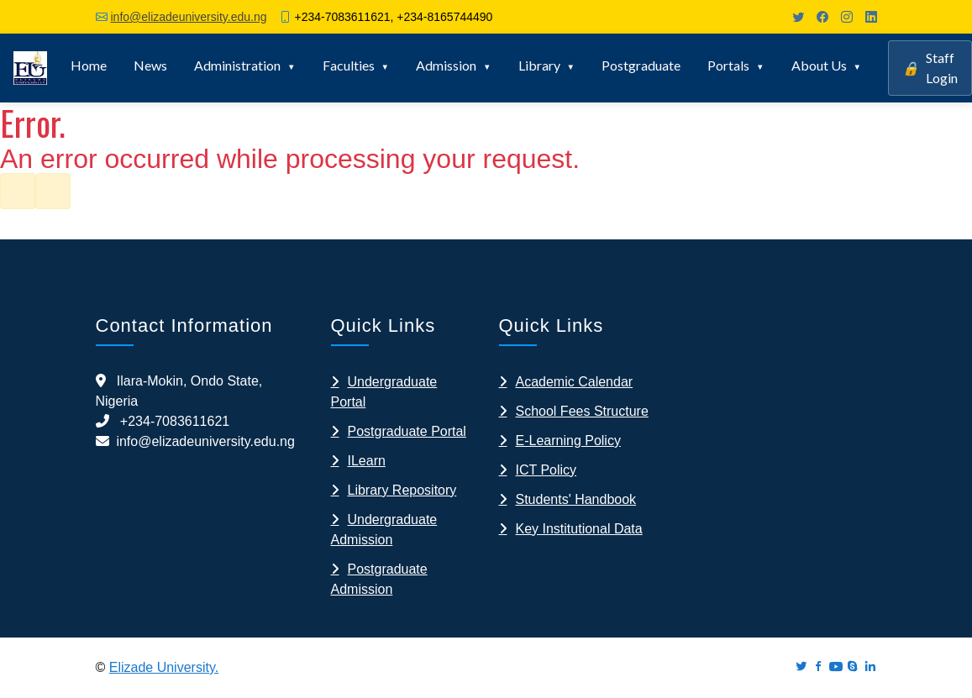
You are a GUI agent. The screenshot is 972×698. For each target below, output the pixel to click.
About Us (819, 65)
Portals (728, 65)
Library (539, 65)
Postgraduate (641, 65)
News (150, 65)
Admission (446, 65)
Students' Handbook (576, 499)
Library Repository (402, 490)
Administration (237, 65)
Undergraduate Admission (384, 529)
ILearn (367, 461)
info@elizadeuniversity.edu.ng (189, 17)
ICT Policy (546, 470)
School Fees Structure (582, 411)
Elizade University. (163, 667)
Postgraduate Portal (407, 431)
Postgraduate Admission (379, 579)
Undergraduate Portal (384, 392)
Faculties (349, 65)
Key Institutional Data (579, 529)
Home (89, 65)
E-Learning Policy (568, 440)
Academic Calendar (574, 382)
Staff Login (930, 68)
